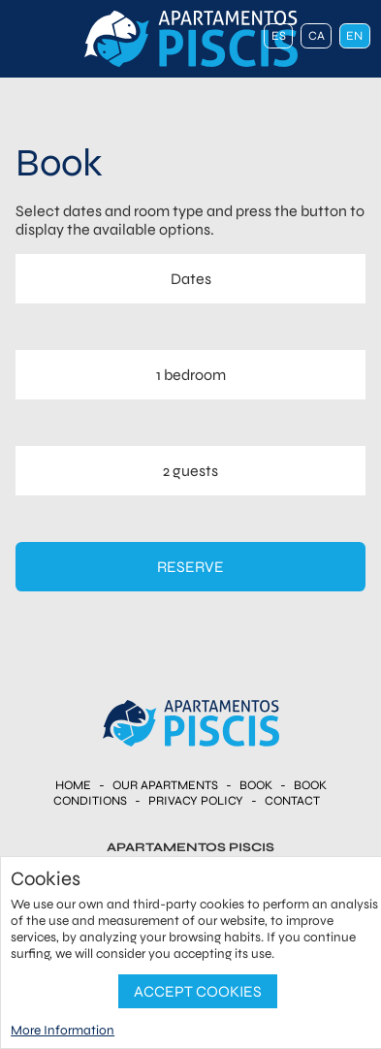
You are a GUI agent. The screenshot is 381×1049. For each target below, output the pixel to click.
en (354, 36)
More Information (62, 1030)
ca (316, 36)
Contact (292, 801)
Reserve (190, 566)
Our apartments (165, 785)
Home (73, 785)
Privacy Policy (195, 801)
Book (255, 785)
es (278, 36)
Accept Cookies (198, 991)
